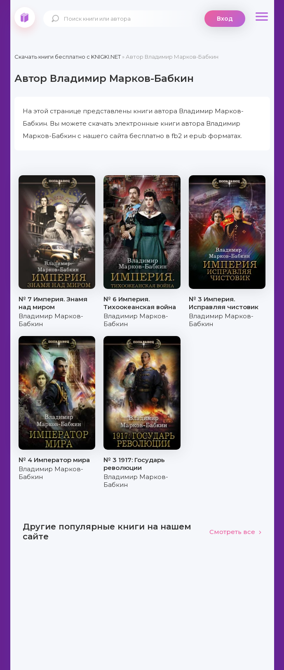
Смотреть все (235, 532)
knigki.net (24, 17)
